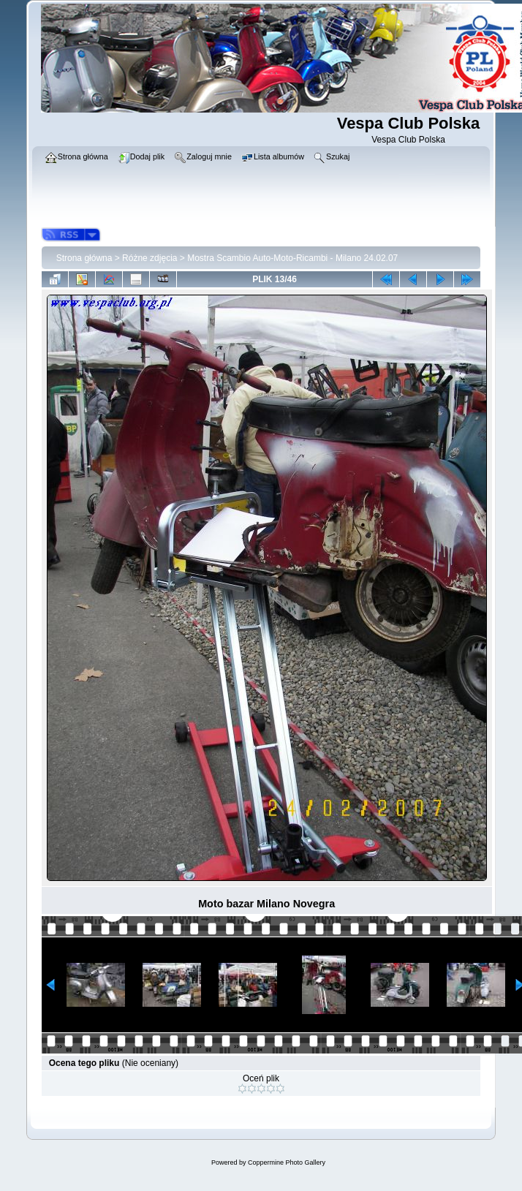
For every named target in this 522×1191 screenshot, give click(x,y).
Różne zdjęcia (149, 258)
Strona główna (84, 258)
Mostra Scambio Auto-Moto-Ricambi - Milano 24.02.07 (292, 258)
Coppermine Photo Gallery (286, 1162)
